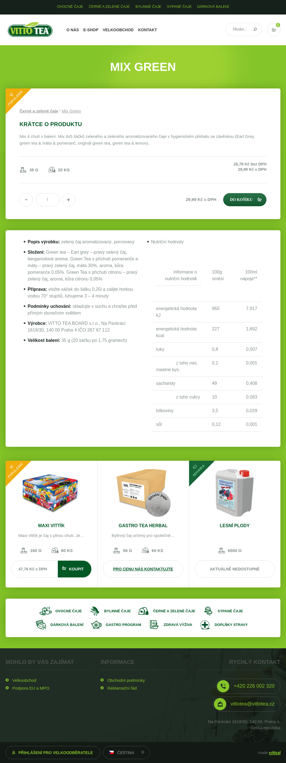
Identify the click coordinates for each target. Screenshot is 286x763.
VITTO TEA (30, 30)
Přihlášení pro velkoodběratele (55, 752)
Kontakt (147, 30)
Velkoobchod (118, 30)
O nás (72, 30)
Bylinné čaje (117, 611)
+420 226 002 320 (254, 686)
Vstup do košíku (273, 29)
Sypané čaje (230, 611)
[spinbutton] (47, 199)
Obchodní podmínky (126, 680)
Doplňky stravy (231, 625)
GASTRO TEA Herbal (143, 525)
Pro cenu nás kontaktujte (143, 569)
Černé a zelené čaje (39, 111)
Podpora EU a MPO (30, 688)
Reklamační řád (122, 688)
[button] (68, 200)
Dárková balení (67, 625)
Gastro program (123, 625)
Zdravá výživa (178, 625)
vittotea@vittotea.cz (253, 704)
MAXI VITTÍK (51, 525)
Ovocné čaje (68, 611)
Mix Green (71, 111)
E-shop (90, 30)
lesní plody (235, 525)
